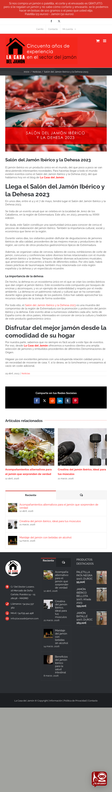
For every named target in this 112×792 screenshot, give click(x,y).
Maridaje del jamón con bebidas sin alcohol (45, 537)
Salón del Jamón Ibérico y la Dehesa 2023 (50, 305)
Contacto (93, 700)
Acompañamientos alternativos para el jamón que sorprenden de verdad (58, 506)
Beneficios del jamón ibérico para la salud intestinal (61, 664)
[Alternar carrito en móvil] (98, 41)
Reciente (30, 495)
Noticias (26, 373)
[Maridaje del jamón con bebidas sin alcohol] (12, 537)
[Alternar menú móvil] (105, 41)
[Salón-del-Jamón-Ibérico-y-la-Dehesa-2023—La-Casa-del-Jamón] (56, 113)
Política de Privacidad (75, 700)
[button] (8, 454)
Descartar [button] (81, 14)
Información (55, 700)
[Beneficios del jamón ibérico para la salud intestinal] (48, 659)
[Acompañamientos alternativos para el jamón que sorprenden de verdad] (12, 504)
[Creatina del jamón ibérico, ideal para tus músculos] (12, 521)
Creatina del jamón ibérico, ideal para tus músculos (50, 521)
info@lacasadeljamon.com (23, 618)
